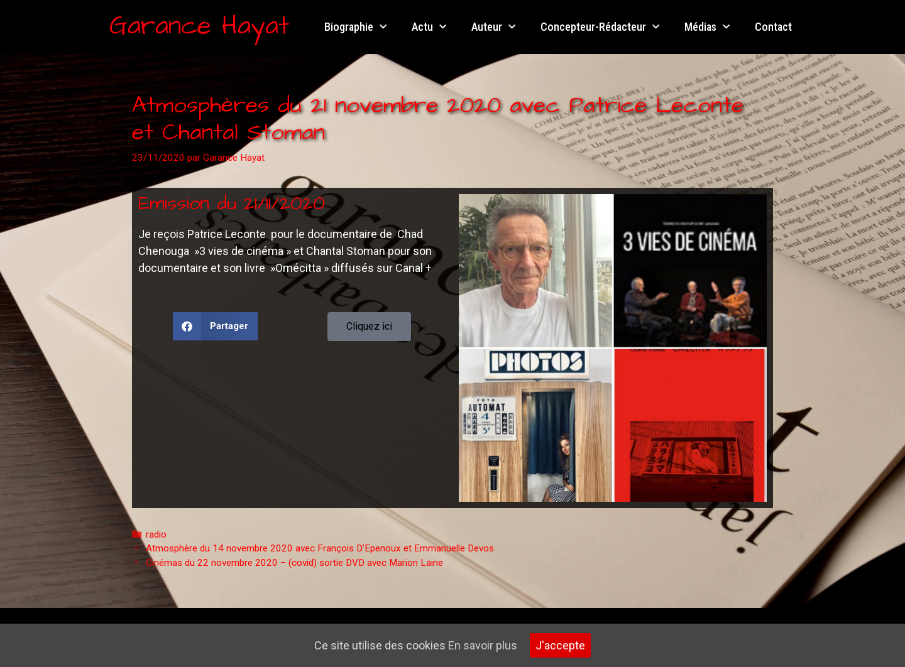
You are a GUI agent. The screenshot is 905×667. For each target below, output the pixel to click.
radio (156, 534)
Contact (773, 26)
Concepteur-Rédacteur (599, 27)
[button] (215, 326)
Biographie (355, 27)
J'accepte (560, 645)
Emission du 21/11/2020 (231, 203)
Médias (707, 27)
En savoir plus (482, 645)
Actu (429, 27)
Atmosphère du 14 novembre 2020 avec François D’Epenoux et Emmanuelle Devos (320, 548)
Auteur (493, 27)
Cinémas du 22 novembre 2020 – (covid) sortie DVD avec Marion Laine (294, 562)
